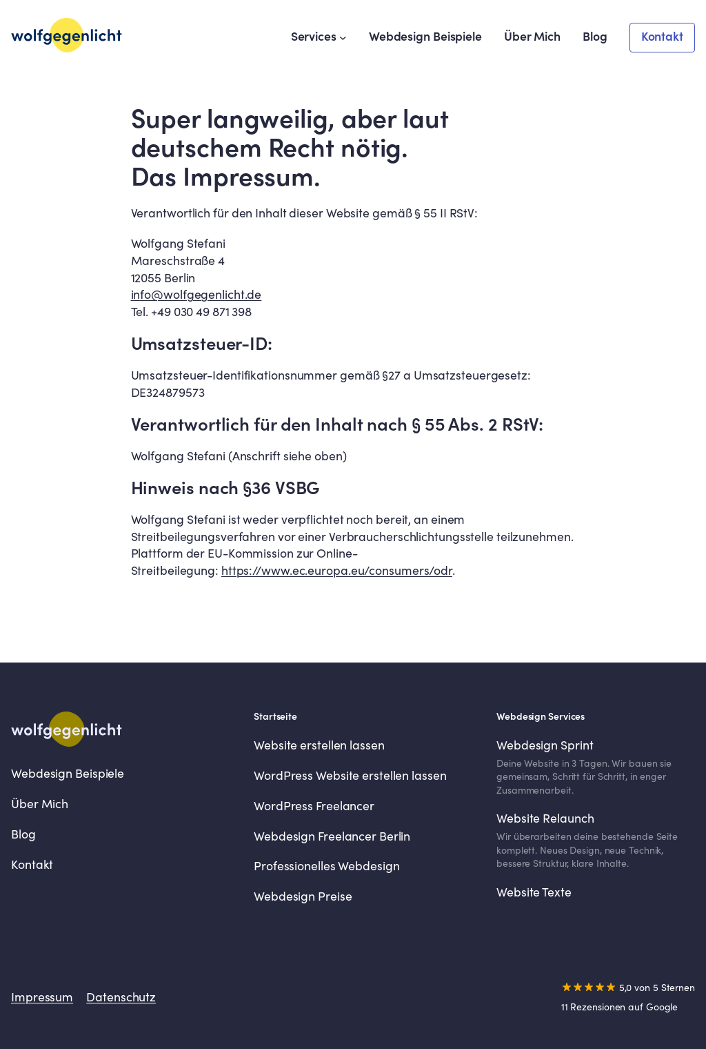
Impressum (42, 997)
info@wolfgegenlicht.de (196, 295)
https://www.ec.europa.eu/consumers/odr (336, 571)
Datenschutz (121, 997)
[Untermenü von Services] (343, 37)
